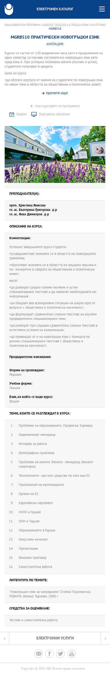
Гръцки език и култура (87, 25)
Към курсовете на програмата (57, 106)
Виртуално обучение (54, 114)
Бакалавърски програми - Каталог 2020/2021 (36, 25)
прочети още (57, 93)
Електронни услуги (55, 638)
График (21, 114)
